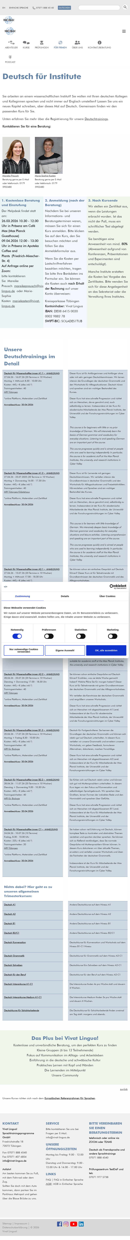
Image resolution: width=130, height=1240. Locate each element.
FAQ (48, 1179)
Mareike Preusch (10, 175)
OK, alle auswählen (106, 650)
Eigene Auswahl (65, 650)
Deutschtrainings (96, 119)
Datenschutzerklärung (14, 1227)
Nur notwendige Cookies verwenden (23, 650)
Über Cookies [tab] (107, 596)
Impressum (21, 1223)
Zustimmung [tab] (22, 596)
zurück (124, 1089)
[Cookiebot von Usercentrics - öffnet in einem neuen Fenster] (112, 586)
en (3, 8)
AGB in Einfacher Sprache (68, 1183)
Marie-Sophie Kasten (45, 175)
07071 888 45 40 (45, 8)
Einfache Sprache (18, 8)
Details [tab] (65, 596)
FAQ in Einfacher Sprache (68, 1179)
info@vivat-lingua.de (14, 1160)
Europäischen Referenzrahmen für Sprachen (70, 1098)
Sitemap (7, 1223)
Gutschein (64, 8)
